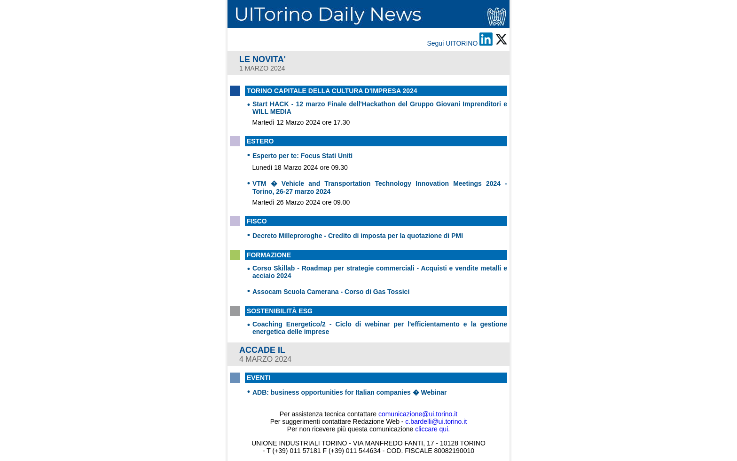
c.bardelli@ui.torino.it (436, 421)
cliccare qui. (432, 429)
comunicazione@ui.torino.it (417, 414)
